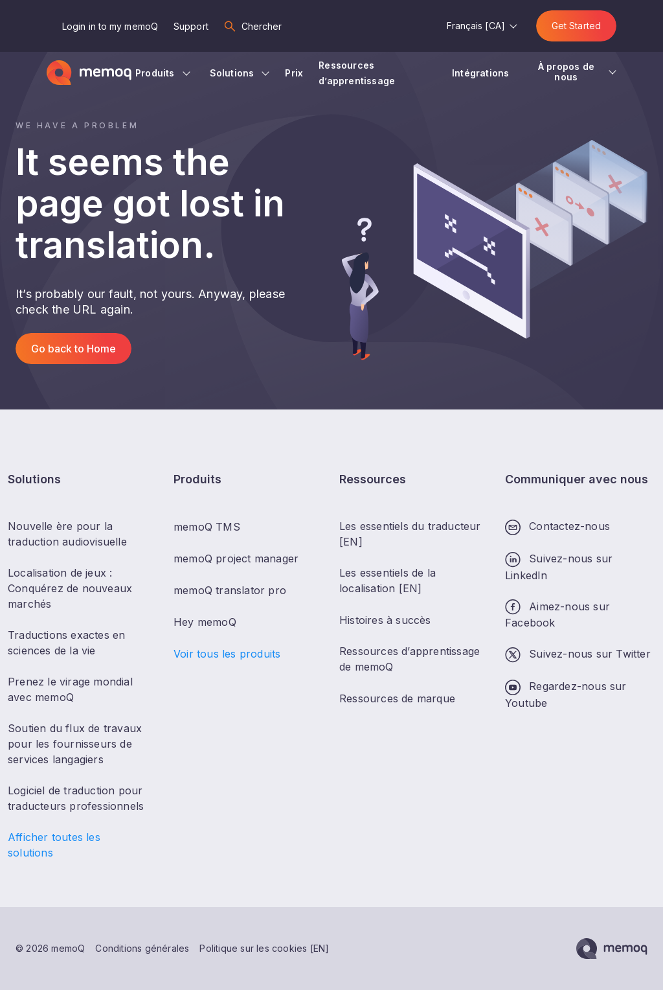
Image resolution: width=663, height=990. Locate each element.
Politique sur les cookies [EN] (264, 948)
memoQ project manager (236, 558)
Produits (155, 72)
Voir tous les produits (227, 653)
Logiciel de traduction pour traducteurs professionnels (76, 798)
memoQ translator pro (230, 590)
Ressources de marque (397, 698)
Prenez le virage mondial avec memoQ (70, 689)
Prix (294, 72)
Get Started (576, 25)
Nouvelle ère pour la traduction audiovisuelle (67, 534)
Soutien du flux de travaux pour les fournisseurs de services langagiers (75, 744)
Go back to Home (73, 348)
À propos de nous (566, 71)
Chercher (262, 26)
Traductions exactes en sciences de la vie (66, 642)
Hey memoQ (205, 622)
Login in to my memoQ (110, 26)
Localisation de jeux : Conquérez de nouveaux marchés (70, 588)
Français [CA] (476, 25)
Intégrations (482, 72)
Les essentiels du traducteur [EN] (410, 534)
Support (191, 26)
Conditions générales (142, 948)
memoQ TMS (207, 526)
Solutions (232, 72)
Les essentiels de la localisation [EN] (387, 580)
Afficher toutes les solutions (54, 845)
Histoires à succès (385, 620)
